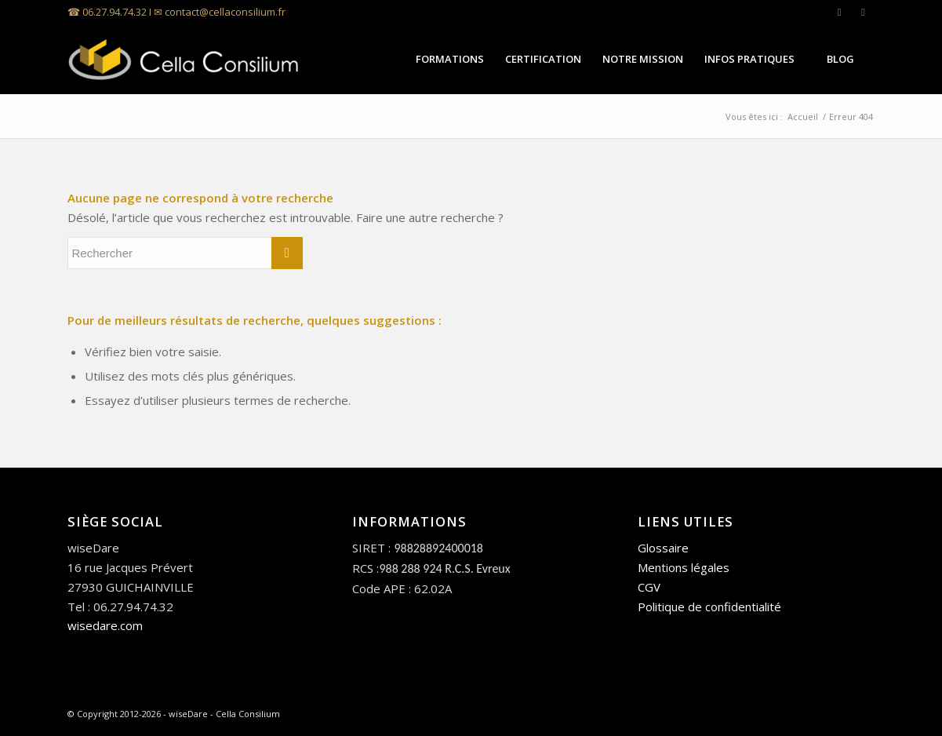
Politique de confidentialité (709, 606)
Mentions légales (683, 567)
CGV (649, 587)
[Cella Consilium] (185, 58)
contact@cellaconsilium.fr (225, 12)
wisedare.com (105, 625)
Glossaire (663, 548)
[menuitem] (449, 58)
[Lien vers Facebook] (863, 12)
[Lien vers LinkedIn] (839, 12)
